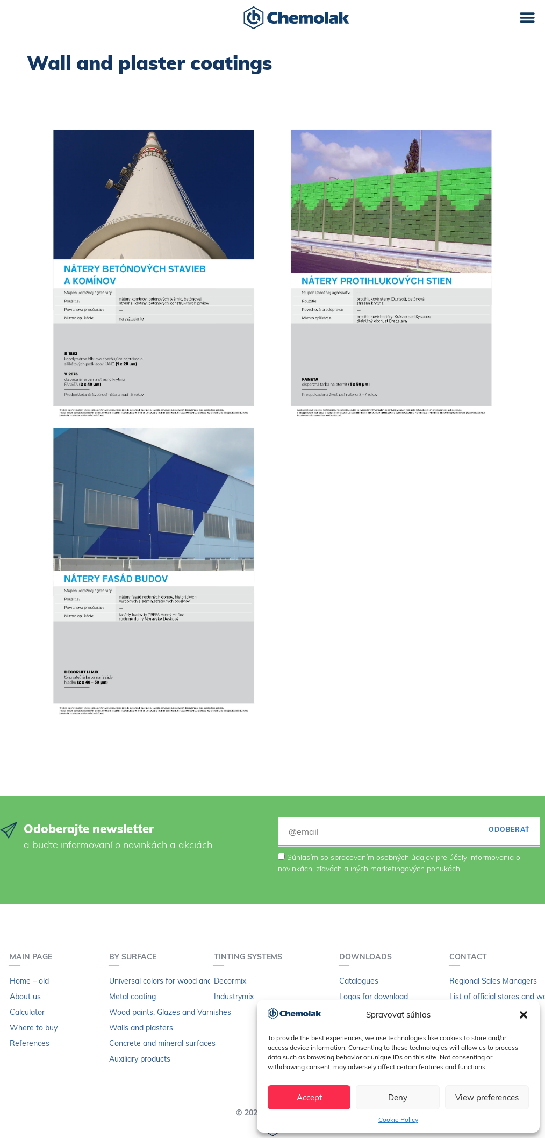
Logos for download (373, 996)
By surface (135, 956)
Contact (470, 956)
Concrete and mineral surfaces (162, 1043)
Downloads (368, 956)
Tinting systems (251, 956)
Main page (34, 956)
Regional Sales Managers (493, 981)
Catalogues (358, 981)
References (29, 1043)
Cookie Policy (398, 1119)
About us (25, 996)
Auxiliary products (139, 1059)
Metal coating (132, 996)
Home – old (29, 981)
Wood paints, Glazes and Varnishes (170, 1012)
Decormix (230, 981)
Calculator (27, 1012)
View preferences (487, 1097)
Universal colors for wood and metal (171, 981)
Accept (309, 1097)
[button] (523, 1014)
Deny (397, 1097)
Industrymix (234, 996)
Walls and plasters (141, 1028)
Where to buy (34, 1028)
